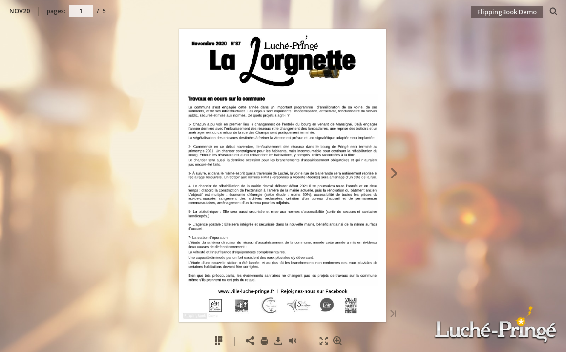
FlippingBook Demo (507, 11)
